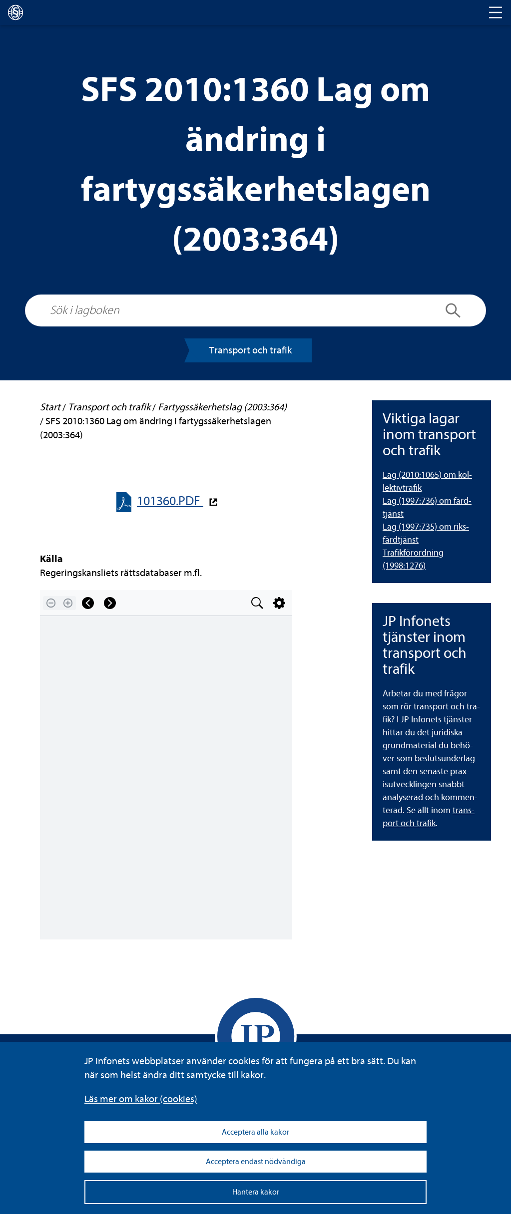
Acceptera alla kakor (255, 1132)
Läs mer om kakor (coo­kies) (140, 1099)
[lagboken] (15, 12)
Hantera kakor (255, 1192)
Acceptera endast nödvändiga (256, 1161)
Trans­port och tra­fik (250, 350)
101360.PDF (170, 501)
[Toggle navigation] (495, 12)
